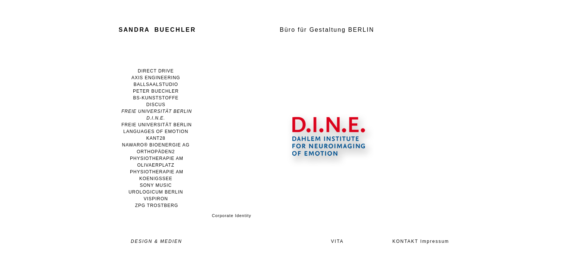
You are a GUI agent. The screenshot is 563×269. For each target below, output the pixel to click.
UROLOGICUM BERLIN (155, 192)
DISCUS (155, 104)
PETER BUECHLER (156, 91)
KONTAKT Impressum (420, 241)
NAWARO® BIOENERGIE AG (156, 145)
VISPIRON (156, 198)
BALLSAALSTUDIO (156, 84)
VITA (337, 241)
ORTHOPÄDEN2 (156, 151)
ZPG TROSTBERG (156, 205)
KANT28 (155, 138)
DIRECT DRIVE (156, 71)
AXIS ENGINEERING (155, 77)
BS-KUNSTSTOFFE (155, 98)
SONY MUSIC (156, 185)
